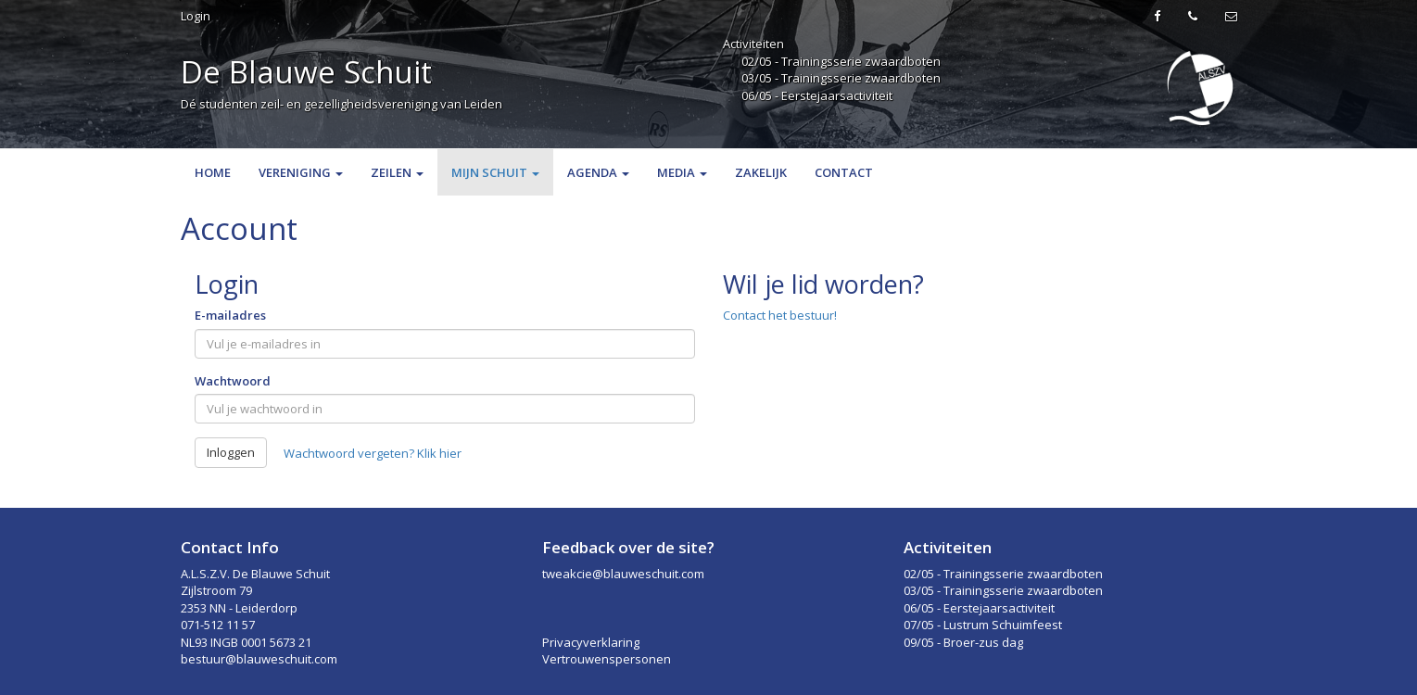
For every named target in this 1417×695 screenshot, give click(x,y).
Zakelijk (761, 172)
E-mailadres (230, 315)
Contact (844, 172)
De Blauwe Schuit (306, 72)
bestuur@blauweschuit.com (259, 659)
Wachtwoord (233, 381)
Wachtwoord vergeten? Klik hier (373, 453)
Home (213, 172)
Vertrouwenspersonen (606, 659)
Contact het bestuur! (780, 315)
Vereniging (301, 172)
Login (195, 15)
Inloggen (231, 452)
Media (682, 172)
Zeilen (397, 172)
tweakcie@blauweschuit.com (623, 573)
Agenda (598, 172)
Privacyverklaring (590, 642)
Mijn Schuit (495, 172)
